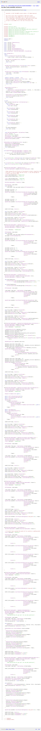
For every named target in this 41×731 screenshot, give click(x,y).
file (25, 10)
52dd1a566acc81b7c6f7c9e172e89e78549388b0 (19, 5)
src (6, 5)
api (34, 5)
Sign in (38, 1)
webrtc (3, 5)
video (37, 5)
